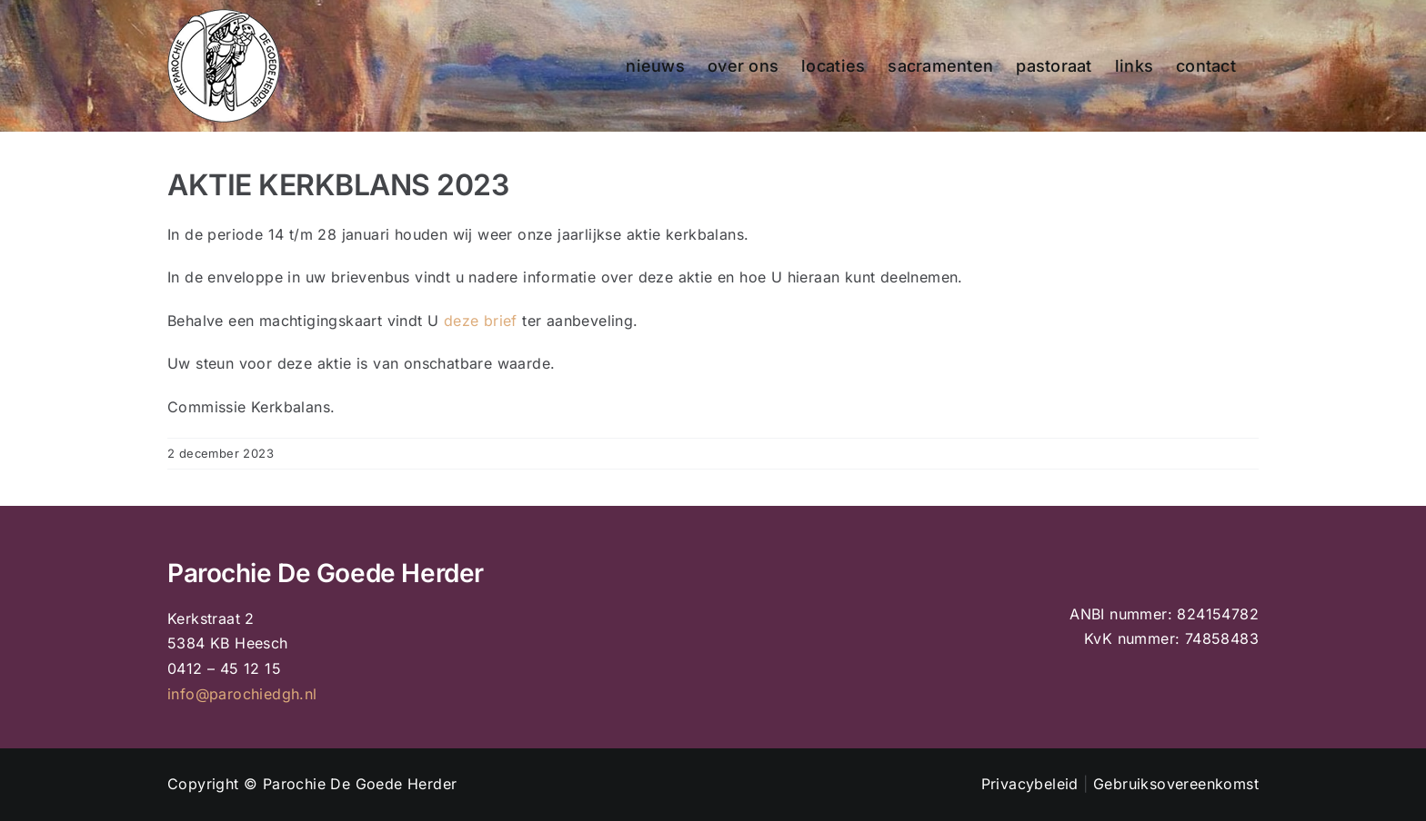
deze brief (480, 321)
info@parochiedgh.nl (242, 694)
